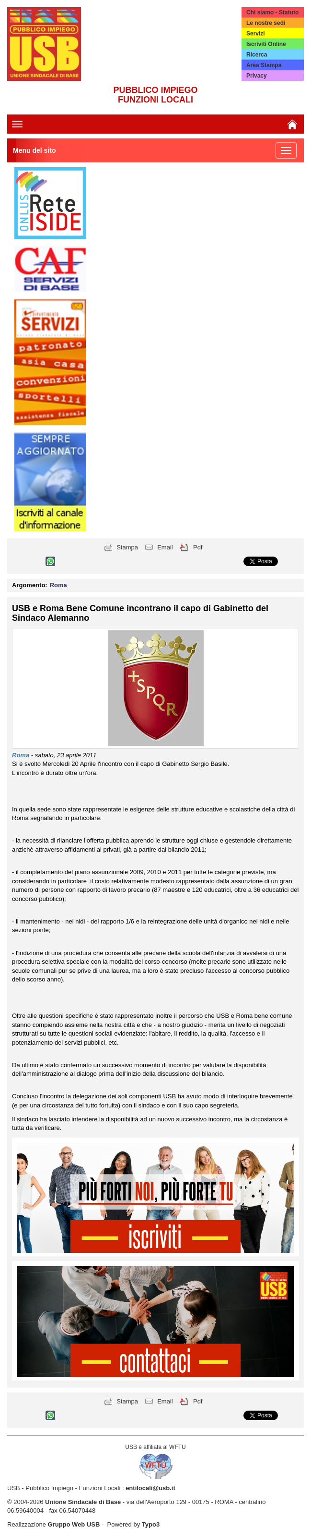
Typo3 (151, 1524)
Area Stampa (263, 65)
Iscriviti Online (266, 44)
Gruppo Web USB (74, 1524)
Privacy (256, 75)
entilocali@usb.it (150, 1488)
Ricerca (256, 54)
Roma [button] (58, 585)
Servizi (255, 33)
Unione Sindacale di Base (83, 1501)
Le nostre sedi (265, 23)
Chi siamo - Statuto (272, 12)
